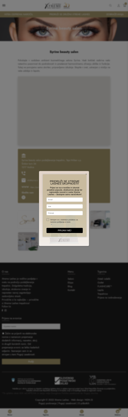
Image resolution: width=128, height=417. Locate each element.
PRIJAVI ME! (64, 230)
